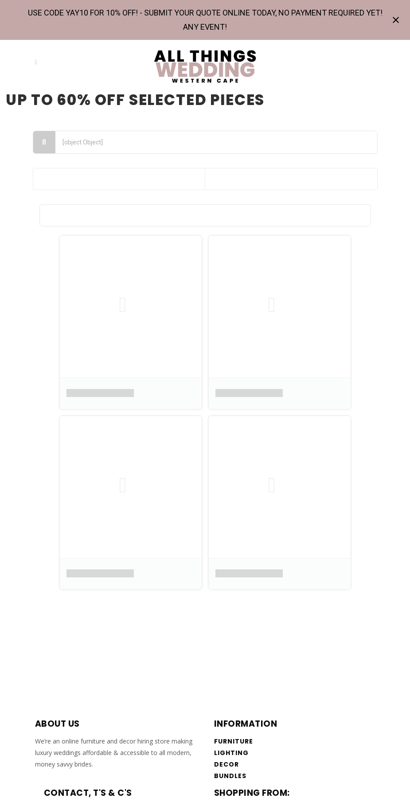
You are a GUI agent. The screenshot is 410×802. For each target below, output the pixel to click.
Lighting (231, 752)
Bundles (230, 775)
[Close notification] (395, 20)
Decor (226, 764)
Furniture (234, 741)
